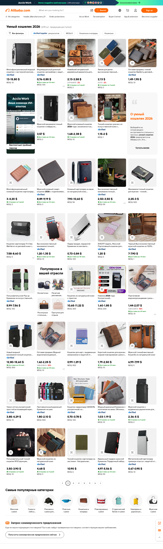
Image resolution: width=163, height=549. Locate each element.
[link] (159, 523)
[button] (91, 10)
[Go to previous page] (62, 483)
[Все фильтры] (16, 33)
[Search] (101, 10)
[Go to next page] (100, 483)
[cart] (128, 11)
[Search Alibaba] (63, 10)
